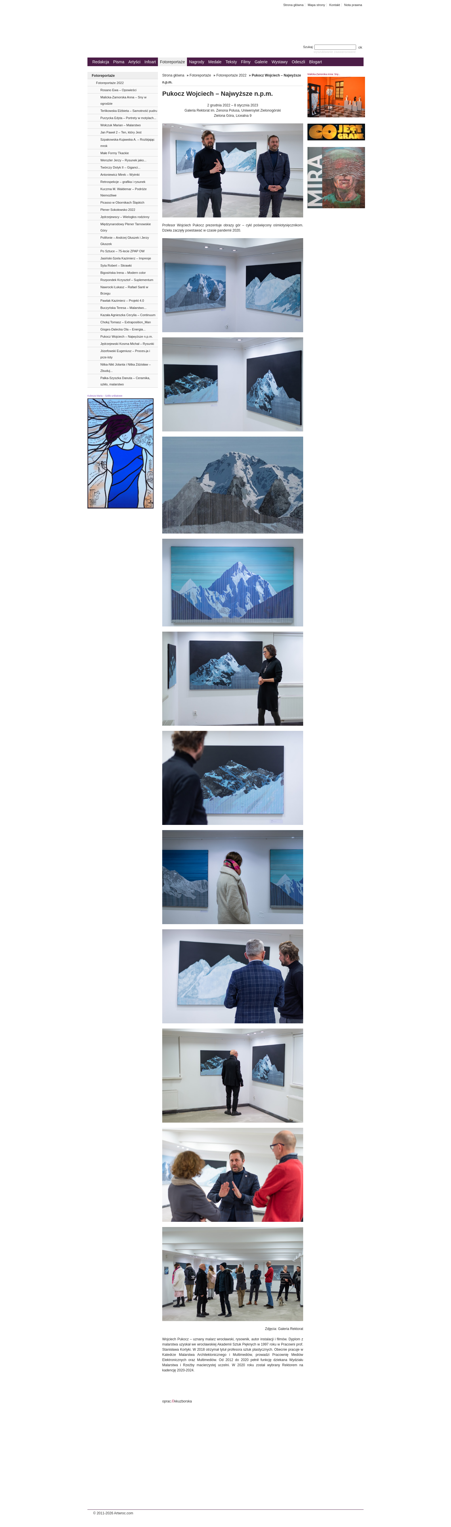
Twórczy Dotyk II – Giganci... (120, 167)
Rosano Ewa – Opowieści (118, 90)
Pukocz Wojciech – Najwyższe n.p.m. (126, 336)
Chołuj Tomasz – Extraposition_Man (125, 322)
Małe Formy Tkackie (114, 153)
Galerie (261, 62)
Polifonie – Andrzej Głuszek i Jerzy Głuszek (124, 241)
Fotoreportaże (172, 62)
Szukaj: (330, 47)
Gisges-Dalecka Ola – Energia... (123, 329)
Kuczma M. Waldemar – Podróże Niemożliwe (123, 192)
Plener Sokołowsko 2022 (117, 209)
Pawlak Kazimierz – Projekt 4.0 (122, 300)
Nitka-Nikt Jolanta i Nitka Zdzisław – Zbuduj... (125, 367)
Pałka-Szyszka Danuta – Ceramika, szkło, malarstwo (125, 381)
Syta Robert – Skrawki (116, 265)
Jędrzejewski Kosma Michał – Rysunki (127, 343)
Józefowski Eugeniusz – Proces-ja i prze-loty (125, 354)
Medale (214, 62)
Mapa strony (316, 5)
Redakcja (100, 62)
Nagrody (196, 62)
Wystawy (280, 62)
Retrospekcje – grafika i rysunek (123, 182)
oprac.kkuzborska (177, 1401)
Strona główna (293, 5)
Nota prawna (353, 5)
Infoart (150, 62)
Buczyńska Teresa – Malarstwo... (123, 307)
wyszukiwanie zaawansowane (335, 51)
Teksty (231, 62)
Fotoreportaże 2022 (110, 83)
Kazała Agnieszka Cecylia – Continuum (127, 315)
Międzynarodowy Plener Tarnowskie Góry (125, 227)
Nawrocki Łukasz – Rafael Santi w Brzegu (124, 290)
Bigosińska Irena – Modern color (123, 272)
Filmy (246, 62)
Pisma (118, 62)
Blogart (315, 62)
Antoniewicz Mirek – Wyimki (119, 174)
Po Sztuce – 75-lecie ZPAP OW (122, 251)
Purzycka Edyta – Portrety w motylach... (128, 118)
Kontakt (334, 5)
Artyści (134, 62)
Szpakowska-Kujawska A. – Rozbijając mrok (127, 143)
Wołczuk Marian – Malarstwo (120, 125)
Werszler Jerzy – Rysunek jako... (123, 160)
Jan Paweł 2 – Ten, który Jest (121, 132)
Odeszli (298, 62)
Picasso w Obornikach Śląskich (122, 202)
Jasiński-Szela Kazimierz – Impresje (125, 258)
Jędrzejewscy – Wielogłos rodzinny (125, 217)
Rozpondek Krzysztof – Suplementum (126, 280)
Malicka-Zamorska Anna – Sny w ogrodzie (123, 100)
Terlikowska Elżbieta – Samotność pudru (128, 110)
